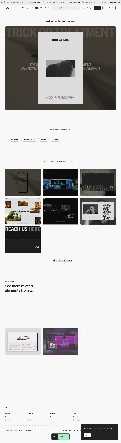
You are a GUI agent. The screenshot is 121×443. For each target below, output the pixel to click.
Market (47, 8)
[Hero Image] (98, 312)
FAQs (74, 413)
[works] (60, 182)
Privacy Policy (28, 430)
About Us (75, 417)
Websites (7, 413)
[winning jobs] (60, 211)
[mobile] (23, 182)
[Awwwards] (7, 8)
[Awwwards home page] (55, 437)
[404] (98, 182)
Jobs (41, 8)
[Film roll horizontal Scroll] (98, 341)
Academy (34, 8)
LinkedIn (79, 430)
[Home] (60, 312)
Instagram (72, 430)
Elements (7, 420)
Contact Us (76, 420)
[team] (98, 211)
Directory (25, 8)
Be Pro (97, 8)
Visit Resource (64, 437)
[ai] (23, 211)
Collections (8, 417)
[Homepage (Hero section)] (23, 312)
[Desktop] (60, 341)
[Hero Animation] (23, 371)
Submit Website (109, 8)
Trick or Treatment (66, 21)
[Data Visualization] (23, 341)
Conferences (54, 417)
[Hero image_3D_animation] (60, 371)
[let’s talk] (23, 239)
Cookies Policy (9, 430)
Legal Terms (18, 430)
